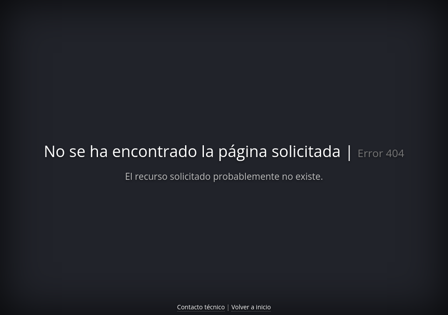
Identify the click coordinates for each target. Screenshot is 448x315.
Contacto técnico (201, 307)
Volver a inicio (251, 307)
